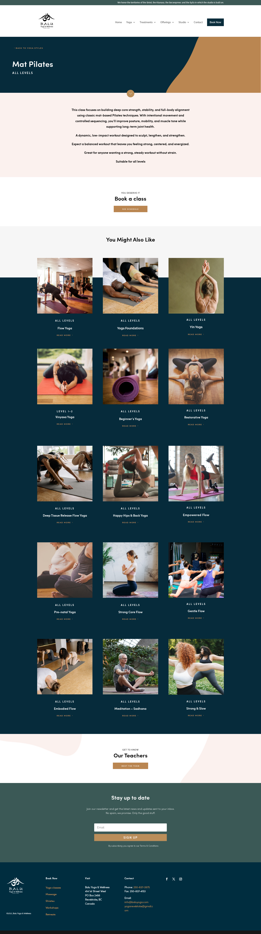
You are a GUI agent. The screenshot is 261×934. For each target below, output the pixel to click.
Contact (198, 22)
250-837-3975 (141, 887)
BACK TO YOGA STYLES (29, 48)
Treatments (146, 22)
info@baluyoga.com (136, 902)
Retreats (50, 914)
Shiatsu (50, 901)
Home (118, 22)
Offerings (165, 22)
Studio (182, 22)
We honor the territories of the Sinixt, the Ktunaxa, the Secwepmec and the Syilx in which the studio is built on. (170, 3)
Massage (51, 894)
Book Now (215, 22)
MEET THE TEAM (130, 766)
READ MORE (64, 335)
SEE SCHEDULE (130, 209)
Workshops (52, 907)
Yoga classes (53, 887)
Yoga (129, 22)
